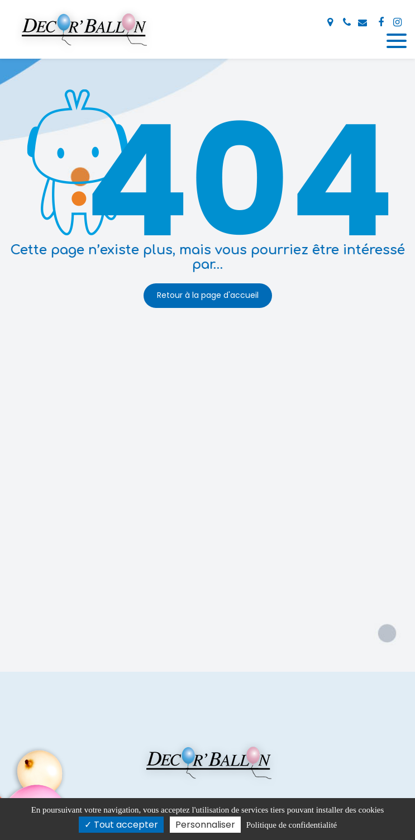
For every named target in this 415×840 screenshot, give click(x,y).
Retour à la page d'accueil (208, 295)
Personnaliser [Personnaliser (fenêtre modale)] (205, 824)
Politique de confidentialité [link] (291, 824)
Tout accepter (121, 824)
